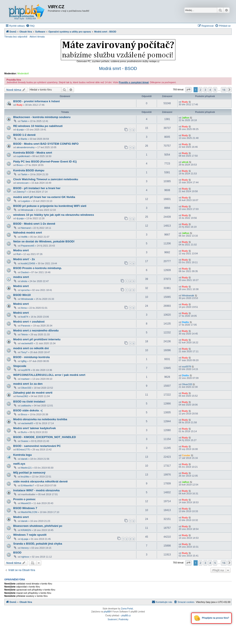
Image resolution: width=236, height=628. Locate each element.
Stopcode (19, 366)
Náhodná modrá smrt (27, 232)
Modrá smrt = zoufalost (29, 321)
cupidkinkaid (23, 156)
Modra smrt (21, 250)
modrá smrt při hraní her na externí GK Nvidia (44, 197)
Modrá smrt (21, 286)
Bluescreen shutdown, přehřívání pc (37, 525)
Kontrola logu (22, 454)
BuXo (24, 432)
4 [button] (210, 90)
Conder (186, 455)
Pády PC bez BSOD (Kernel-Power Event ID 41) (45, 161)
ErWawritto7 (27, 485)
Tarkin (24, 121)
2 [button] (200, 90)
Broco (19, 165)
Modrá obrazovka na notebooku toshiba (40, 419)
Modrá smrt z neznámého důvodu (36, 330)
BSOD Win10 (22, 295)
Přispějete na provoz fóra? (211, 618)
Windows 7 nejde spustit (30, 534)
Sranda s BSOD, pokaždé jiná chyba (37, 543)
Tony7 (24, 352)
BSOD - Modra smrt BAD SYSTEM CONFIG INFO (46, 143)
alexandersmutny (25, 147)
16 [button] (223, 90)
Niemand (26, 228)
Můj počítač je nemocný (29, 472)
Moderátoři (23, 73)
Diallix (185, 322)
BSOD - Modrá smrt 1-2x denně (34, 223)
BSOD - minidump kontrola (31, 357)
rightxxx (25, 556)
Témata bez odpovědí (15, 36)
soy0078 (25, 370)
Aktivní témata (37, 36)
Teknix (24, 334)
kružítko (25, 476)
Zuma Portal (127, 608)
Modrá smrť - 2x (24, 259)
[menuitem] (30, 25)
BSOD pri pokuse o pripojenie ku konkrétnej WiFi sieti (49, 206)
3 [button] (205, 90)
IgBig (23, 361)
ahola (24, 281)
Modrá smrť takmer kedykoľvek (34, 428)
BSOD (17, 552)
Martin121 (26, 467)
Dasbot (25, 272)
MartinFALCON (29, 512)
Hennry (25, 548)
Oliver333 (26, 387)
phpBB (107, 611)
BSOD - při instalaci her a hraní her (36, 188)
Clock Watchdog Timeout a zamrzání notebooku (45, 179)
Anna (24, 308)
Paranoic (25, 325)
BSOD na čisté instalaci (29, 401)
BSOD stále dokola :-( (27, 410)
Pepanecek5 (27, 245)
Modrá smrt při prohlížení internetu (36, 339)
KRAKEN (26, 530)
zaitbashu (26, 405)
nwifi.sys (19, 463)
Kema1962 (22, 396)
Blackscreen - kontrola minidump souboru (42, 117)
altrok (185, 162)
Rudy (19, 105)
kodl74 (24, 316)
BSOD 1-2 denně (24, 134)
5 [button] (215, 90)
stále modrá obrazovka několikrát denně (40, 481)
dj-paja (20, 129)
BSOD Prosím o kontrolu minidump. (37, 268)
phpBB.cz (126, 615)
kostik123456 (28, 263)
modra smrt (21, 277)
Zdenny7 (21, 191)
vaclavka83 (27, 343)
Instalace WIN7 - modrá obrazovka (36, 490)
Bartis (24, 139)
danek (24, 459)
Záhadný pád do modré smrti (32, 392)
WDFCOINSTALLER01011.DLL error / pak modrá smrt (49, 374)
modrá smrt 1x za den (28, 383)
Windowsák (27, 210)
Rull (18, 254)
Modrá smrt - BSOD (118, 68)
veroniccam (22, 183)
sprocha (25, 290)
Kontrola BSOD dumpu (28, 170)
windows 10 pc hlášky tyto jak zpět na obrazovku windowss (53, 214)
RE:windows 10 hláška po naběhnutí (38, 126)
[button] (188, 89)
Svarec (24, 441)
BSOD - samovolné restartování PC (37, 446)
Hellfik (24, 236)
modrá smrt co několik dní (31, 348)
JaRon (185, 117)
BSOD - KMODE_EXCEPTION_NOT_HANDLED (44, 437)
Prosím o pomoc (24, 499)
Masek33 (26, 503)
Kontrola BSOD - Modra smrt (32, 152)
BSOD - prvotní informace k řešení (36, 101)
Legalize (25, 201)
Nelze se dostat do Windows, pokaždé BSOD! (43, 241)
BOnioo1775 (23, 449)
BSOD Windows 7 (25, 508)
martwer (25, 379)
